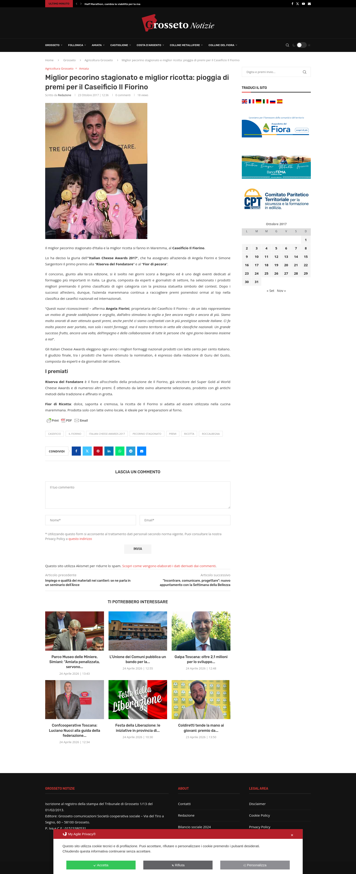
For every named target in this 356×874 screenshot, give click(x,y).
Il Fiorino (75, 433)
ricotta (189, 433)
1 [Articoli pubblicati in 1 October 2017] (306, 239)
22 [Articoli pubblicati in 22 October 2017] (306, 265)
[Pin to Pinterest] (98, 451)
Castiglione (119, 45)
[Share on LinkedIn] (109, 451)
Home (49, 60)
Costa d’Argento (149, 45)
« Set (270, 290)
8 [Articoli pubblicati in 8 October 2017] (306, 248)
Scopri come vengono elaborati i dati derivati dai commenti (169, 566)
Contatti (184, 803)
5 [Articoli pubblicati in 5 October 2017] (276, 248)
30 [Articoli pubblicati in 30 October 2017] (247, 281)
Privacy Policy (259, 827)
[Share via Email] (141, 451)
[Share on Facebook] (76, 451)
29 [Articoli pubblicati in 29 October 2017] (306, 273)
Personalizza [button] (255, 865)
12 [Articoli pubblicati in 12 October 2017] (276, 256)
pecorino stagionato (147, 433)
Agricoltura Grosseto (98, 60)
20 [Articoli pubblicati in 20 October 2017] (286, 265)
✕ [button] (292, 835)
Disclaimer (257, 803)
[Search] (287, 45)
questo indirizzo (80, 539)
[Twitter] (297, 3)
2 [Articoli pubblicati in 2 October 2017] (247, 248)
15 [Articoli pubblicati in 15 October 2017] (306, 256)
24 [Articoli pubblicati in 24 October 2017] (257, 273)
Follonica (75, 45)
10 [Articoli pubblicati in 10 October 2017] (257, 256)
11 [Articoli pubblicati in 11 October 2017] (266, 256)
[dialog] (178, 851)
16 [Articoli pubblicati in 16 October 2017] (247, 265)
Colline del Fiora (221, 45)
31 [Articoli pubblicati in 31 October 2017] (257, 281)
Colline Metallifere (185, 45)
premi (172, 433)
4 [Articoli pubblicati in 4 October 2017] (266, 248)
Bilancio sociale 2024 (194, 827)
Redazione (64, 95)
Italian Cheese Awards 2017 (107, 433)
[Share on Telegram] (130, 451)
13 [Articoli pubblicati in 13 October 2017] (286, 256)
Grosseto (52, 45)
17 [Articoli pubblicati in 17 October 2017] (257, 265)
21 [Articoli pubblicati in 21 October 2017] (296, 265)
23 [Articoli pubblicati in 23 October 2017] (247, 273)
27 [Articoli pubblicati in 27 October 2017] (286, 273)
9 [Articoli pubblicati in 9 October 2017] (247, 256)
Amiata (97, 45)
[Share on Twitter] (87, 451)
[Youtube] (303, 3)
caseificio (54, 433)
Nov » (281, 290)
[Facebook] (292, 3)
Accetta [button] (101, 865)
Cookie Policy (259, 815)
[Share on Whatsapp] (119, 451)
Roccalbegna (211, 433)
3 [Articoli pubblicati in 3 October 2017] (257, 248)
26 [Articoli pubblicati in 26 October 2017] (276, 273)
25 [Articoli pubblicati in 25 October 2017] (266, 273)
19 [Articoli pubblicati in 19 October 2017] (276, 265)
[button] (76, 3)
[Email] (309, 3)
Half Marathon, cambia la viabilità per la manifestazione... (122, 4)
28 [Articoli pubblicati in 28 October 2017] (296, 273)
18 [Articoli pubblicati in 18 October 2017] (266, 265)
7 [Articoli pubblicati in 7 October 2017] (296, 248)
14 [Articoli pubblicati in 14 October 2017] (296, 256)
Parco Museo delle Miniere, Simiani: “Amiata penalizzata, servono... (74, 662)
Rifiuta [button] (178, 865)
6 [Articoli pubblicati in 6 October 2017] (286, 248)
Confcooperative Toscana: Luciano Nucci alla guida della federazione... (74, 730)
